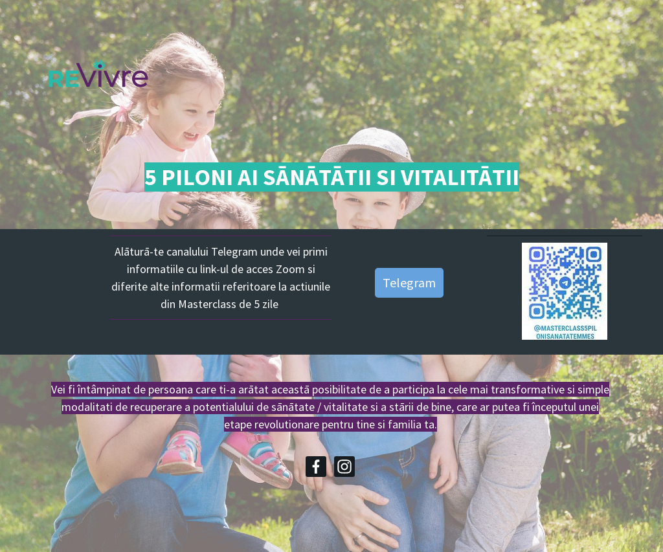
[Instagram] (344, 466)
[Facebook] (316, 466)
